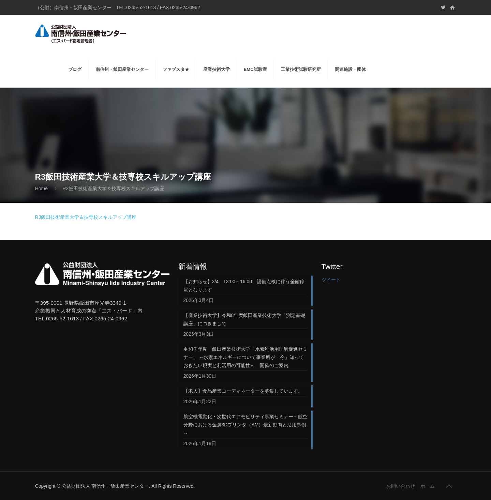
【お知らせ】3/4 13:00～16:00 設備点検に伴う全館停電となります (244, 285)
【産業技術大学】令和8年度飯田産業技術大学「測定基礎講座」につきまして (244, 319)
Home (41, 188)
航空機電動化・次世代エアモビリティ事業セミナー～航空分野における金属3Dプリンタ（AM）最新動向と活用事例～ (245, 425)
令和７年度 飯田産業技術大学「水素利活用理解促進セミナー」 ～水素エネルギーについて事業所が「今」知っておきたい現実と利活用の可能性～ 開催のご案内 (245, 357)
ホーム (427, 486)
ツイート (331, 280)
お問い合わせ (400, 486)
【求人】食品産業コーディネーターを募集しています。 (243, 391)
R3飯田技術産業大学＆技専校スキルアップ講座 (86, 217)
